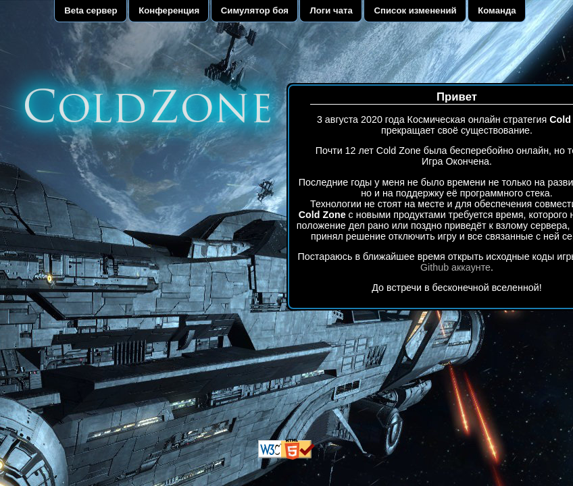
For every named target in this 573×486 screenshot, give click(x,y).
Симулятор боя (255, 10)
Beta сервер (90, 10)
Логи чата (331, 10)
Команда (497, 10)
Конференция (169, 10)
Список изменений (415, 10)
